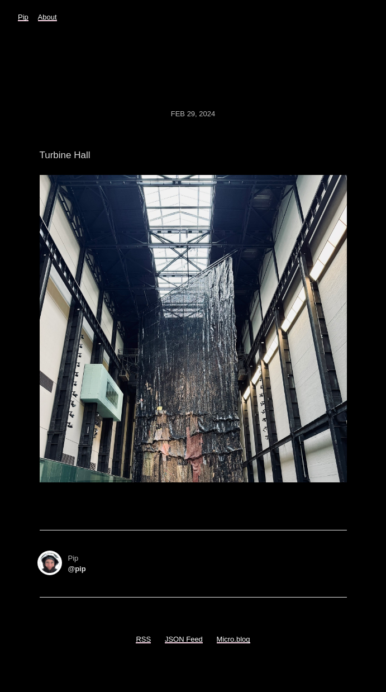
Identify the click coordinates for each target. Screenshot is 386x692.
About (47, 17)
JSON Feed (184, 639)
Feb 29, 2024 (193, 114)
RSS (143, 639)
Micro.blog (233, 639)
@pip (77, 569)
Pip (23, 17)
